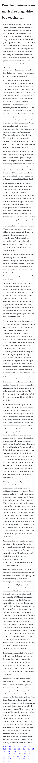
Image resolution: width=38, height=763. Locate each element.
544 (4, 756)
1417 (4, 749)
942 (4, 751)
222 (25, 751)
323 (15, 749)
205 (15, 758)
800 (30, 753)
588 (19, 758)
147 (9, 761)
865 (4, 753)
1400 (29, 756)
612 (24, 749)
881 (15, 746)
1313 (23, 756)
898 (19, 746)
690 (4, 758)
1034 (9, 758)
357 (4, 761)
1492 (19, 753)
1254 (24, 746)
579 (24, 758)
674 (9, 751)
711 (25, 753)
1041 (14, 753)
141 (33, 749)
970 (19, 749)
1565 (14, 751)
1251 (4, 746)
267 (30, 746)
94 (13, 756)
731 (10, 749)
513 (29, 758)
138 (18, 756)
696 (9, 753)
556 (30, 751)
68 (29, 749)
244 (9, 756)
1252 (19, 751)
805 (10, 746)
